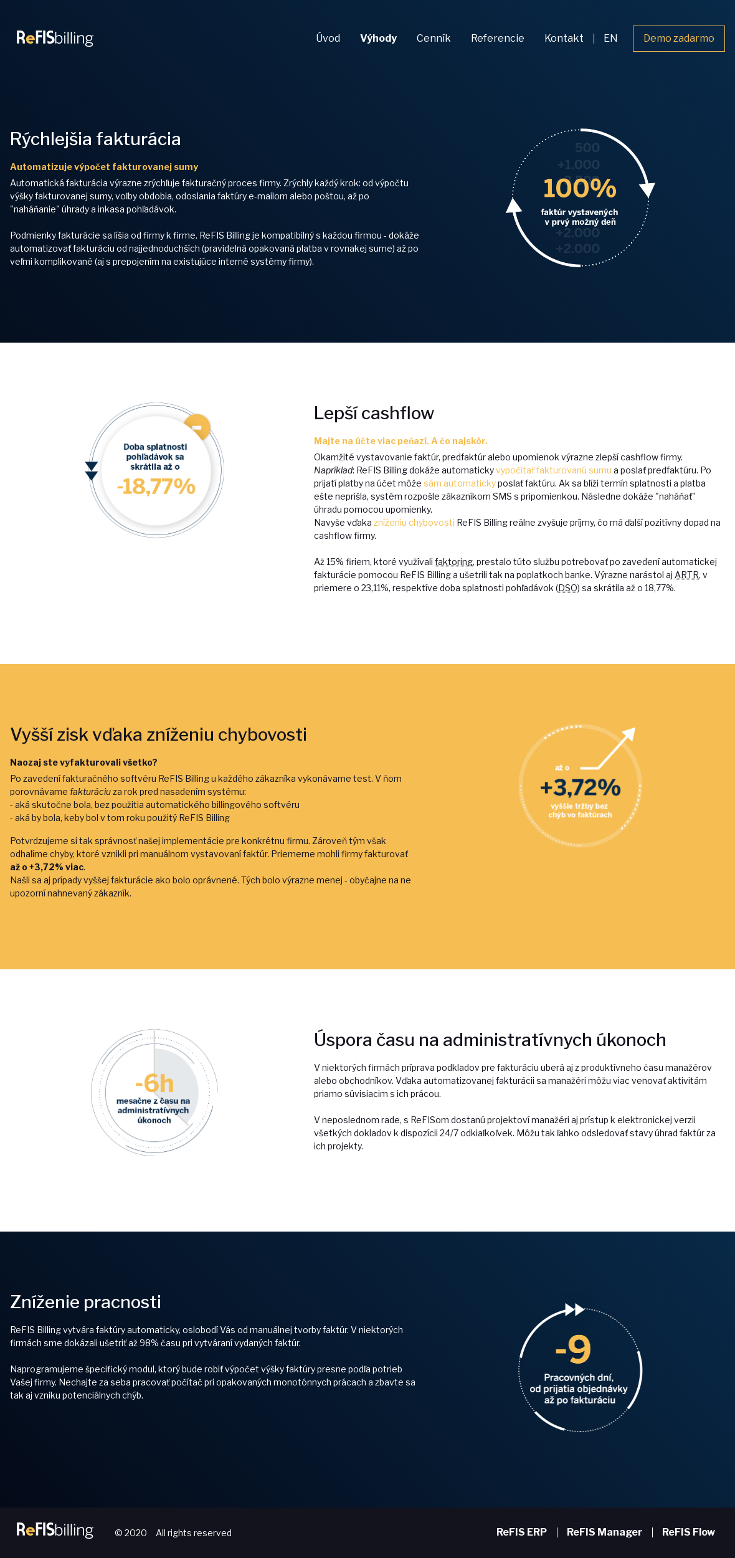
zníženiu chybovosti (414, 522)
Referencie (497, 38)
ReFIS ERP (521, 1532)
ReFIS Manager (604, 1532)
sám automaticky (460, 483)
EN (611, 38)
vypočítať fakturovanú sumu (554, 470)
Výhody (378, 38)
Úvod (328, 38)
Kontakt (564, 38)
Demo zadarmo (678, 38)
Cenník (434, 38)
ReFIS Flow (688, 1532)
